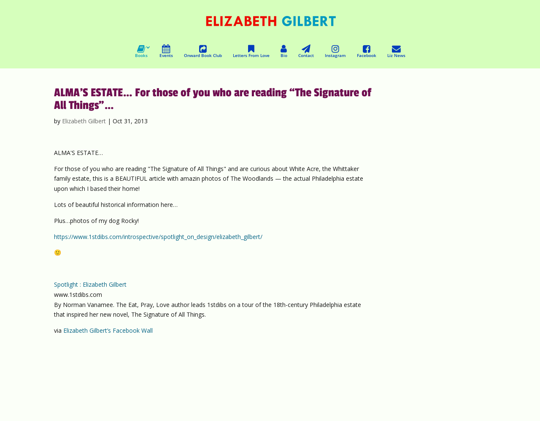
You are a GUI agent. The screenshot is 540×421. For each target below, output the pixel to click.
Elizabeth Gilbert (84, 121)
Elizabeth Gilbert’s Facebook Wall (108, 330)
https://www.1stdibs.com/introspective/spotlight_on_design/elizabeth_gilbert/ (158, 237)
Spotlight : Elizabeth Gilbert (90, 284)
